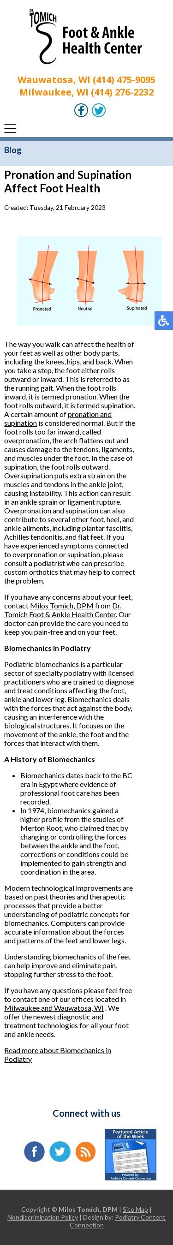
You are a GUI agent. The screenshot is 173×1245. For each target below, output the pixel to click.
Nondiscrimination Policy (42, 1217)
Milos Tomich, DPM (62, 605)
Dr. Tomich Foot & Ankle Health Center (62, 610)
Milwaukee (22, 1007)
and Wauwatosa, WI (72, 1007)
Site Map (135, 1209)
